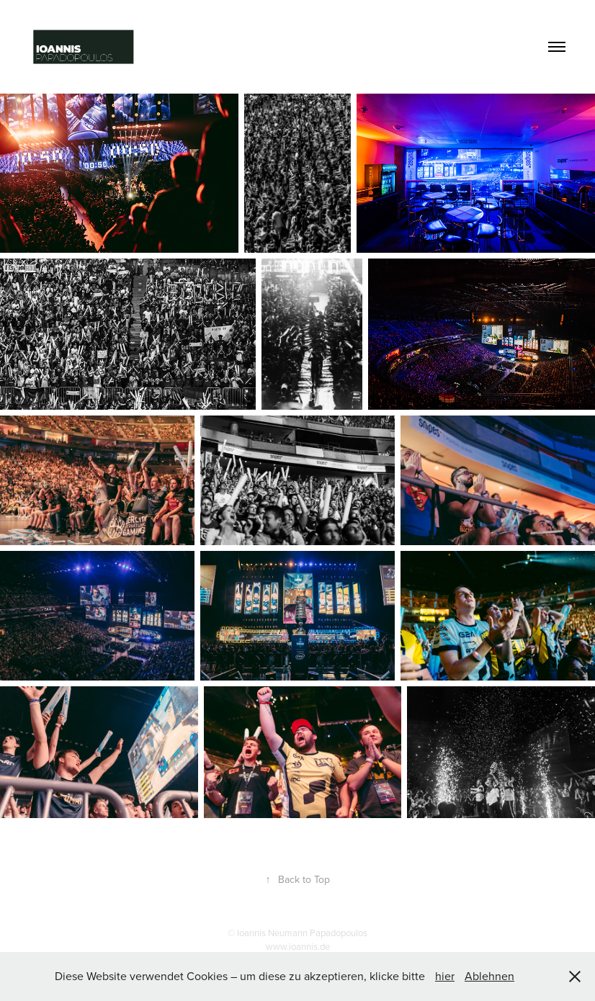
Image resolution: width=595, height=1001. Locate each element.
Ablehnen (489, 976)
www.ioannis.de (298, 946)
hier (445, 976)
